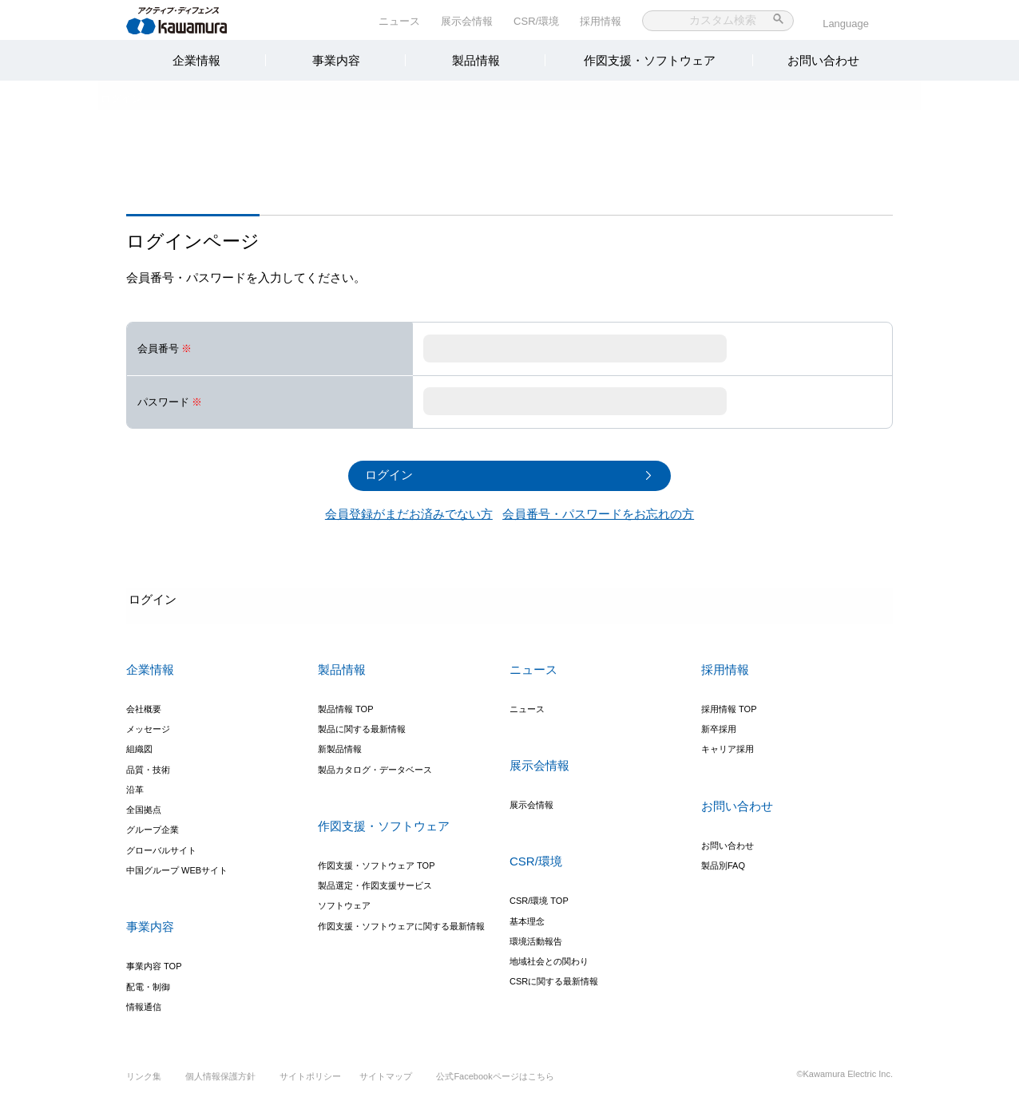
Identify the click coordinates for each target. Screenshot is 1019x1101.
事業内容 (336, 60)
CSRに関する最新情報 (554, 977)
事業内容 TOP (153, 961)
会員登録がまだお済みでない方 (409, 510)
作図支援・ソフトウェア (650, 60)
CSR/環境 (536, 21)
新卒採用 (718, 724)
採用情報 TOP (728, 704)
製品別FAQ (723, 860)
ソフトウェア (344, 901)
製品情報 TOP (345, 704)
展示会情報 (467, 21)
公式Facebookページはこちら (500, 1084)
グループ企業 (152, 825)
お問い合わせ (823, 60)
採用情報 (600, 21)
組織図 (139, 744)
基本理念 (527, 916)
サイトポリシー (310, 1084)
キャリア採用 (727, 744)
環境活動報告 (536, 936)
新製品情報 (340, 744)
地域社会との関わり (549, 956)
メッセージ (148, 724)
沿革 (135, 785)
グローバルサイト (161, 845)
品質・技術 (148, 765)
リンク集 (143, 1084)
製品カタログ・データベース (375, 765)
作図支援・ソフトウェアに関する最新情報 (401, 921)
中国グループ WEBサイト (177, 865)
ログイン (147, 99)
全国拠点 (143, 805)
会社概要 (143, 704)
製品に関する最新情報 (362, 724)
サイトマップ (391, 1084)
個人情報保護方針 (220, 1084)
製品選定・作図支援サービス (375, 880)
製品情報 (476, 60)
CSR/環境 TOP (539, 896)
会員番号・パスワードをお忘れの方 (598, 510)
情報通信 (143, 1002)
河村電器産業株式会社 (192, 19)
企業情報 (196, 60)
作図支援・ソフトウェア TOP (376, 860)
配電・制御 (148, 982)
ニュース (399, 21)
